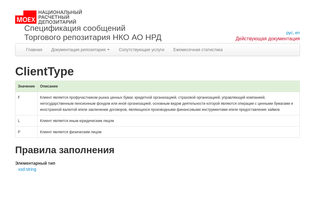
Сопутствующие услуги (141, 49)
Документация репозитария (80, 49)
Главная (34, 49)
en (297, 32)
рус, (290, 32)
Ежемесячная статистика (198, 49)
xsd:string (27, 169)
